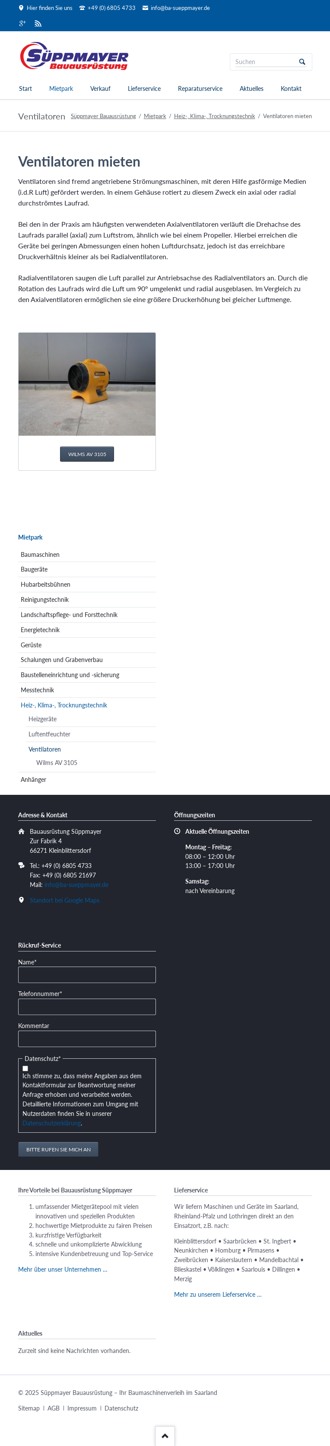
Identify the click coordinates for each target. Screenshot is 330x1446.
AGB (54, 1408)
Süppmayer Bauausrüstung (103, 115)
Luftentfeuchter (49, 734)
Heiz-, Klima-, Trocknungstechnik (214, 115)
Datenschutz (121, 1408)
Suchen (302, 62)
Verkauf (100, 88)
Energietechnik (40, 629)
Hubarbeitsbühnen (45, 584)
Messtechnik (37, 690)
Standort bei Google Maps (64, 900)
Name (31, 962)
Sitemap (29, 1408)
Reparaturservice (200, 88)
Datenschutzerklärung (51, 1123)
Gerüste (31, 645)
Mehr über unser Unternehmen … (63, 1269)
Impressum (82, 1408)
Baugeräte (34, 569)
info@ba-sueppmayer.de (76, 884)
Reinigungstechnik (45, 599)
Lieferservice (144, 88)
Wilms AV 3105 (87, 454)
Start (25, 88)
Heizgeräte (43, 719)
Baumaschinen (40, 554)
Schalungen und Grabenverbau (62, 659)
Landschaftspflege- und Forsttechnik (69, 614)
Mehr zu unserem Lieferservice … (218, 1294)
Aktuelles (251, 88)
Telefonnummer (40, 993)
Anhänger (33, 779)
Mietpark (61, 88)
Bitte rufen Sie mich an (58, 1149)
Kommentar (33, 1025)
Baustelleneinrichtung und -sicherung (70, 674)
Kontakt (291, 88)
